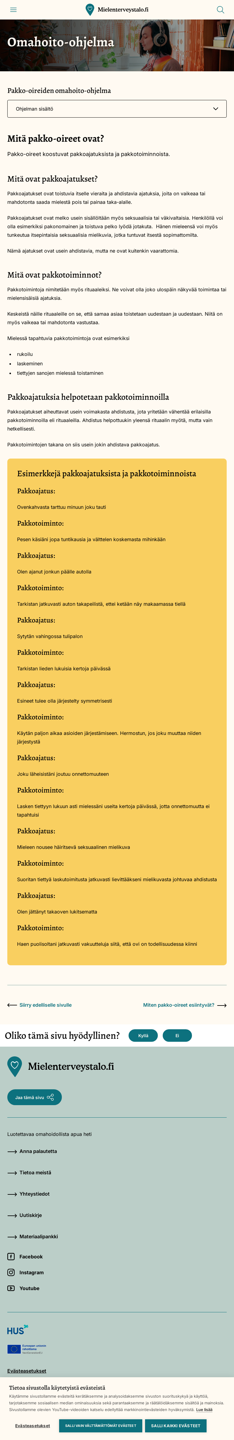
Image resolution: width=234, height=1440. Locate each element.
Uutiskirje (24, 1215)
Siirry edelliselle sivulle (39, 1005)
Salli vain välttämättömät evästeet (100, 1426)
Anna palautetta (32, 1151)
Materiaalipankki (32, 1236)
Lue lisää (204, 1409)
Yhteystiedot (28, 1194)
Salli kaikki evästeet (176, 1425)
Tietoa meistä (29, 1172)
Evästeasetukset (32, 1425)
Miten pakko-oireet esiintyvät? (185, 1005)
